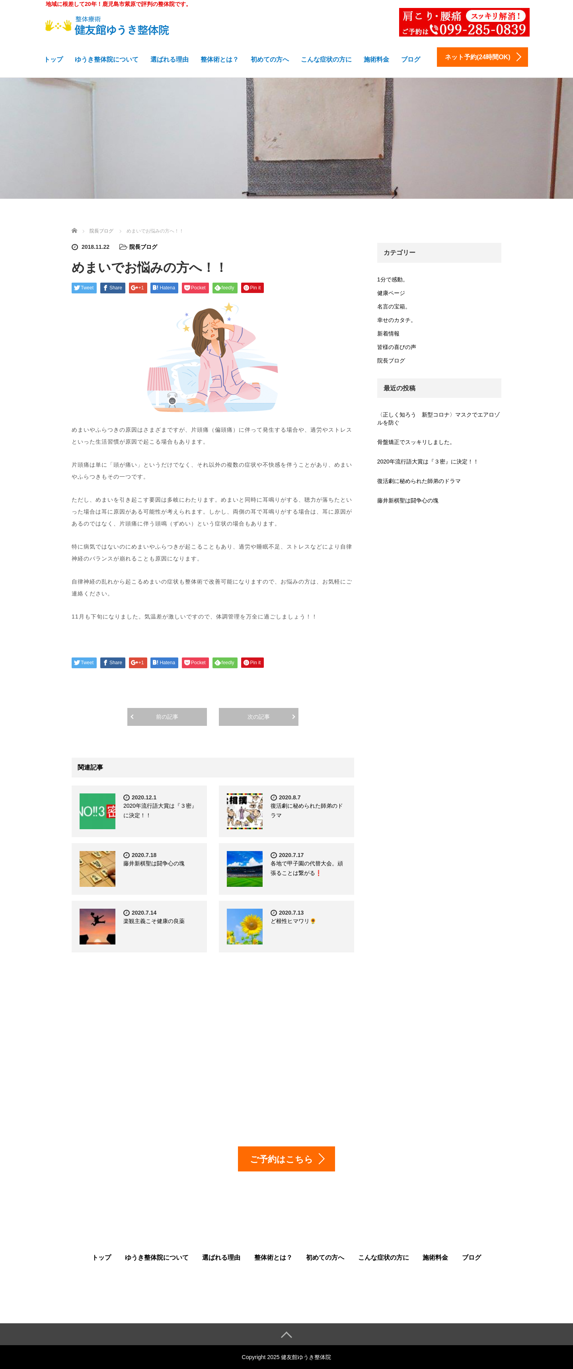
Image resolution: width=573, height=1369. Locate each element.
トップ (53, 59)
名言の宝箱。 (394, 306)
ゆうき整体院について (106, 59)
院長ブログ (143, 247)
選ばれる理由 (169, 59)
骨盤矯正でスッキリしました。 (416, 442)
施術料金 (376, 59)
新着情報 (388, 333)
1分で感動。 (392, 279)
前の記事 (167, 717)
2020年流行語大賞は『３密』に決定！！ (428, 461)
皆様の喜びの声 (396, 347)
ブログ (410, 59)
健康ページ (391, 293)
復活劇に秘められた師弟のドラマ (419, 481)
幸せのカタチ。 (396, 320)
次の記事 (259, 717)
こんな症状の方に (326, 59)
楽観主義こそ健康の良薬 (154, 921)
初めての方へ (270, 59)
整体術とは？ (220, 59)
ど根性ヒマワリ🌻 (293, 921)
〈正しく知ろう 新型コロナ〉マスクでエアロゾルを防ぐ (438, 418)
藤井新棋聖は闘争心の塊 (154, 863)
